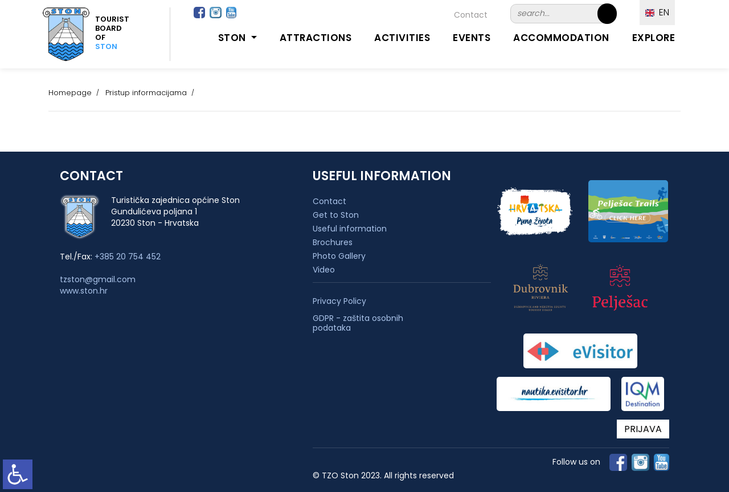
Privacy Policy (339, 301)
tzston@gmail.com (98, 279)
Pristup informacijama (146, 92)
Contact (471, 15)
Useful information (350, 228)
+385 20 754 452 (128, 256)
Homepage (70, 92)
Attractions (316, 37)
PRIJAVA (643, 429)
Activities (402, 37)
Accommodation (561, 37)
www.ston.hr (84, 290)
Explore (653, 37)
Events (471, 37)
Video (324, 269)
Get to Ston (336, 215)
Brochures (333, 242)
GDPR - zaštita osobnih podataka (358, 323)
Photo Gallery (339, 256)
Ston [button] (233, 37)
